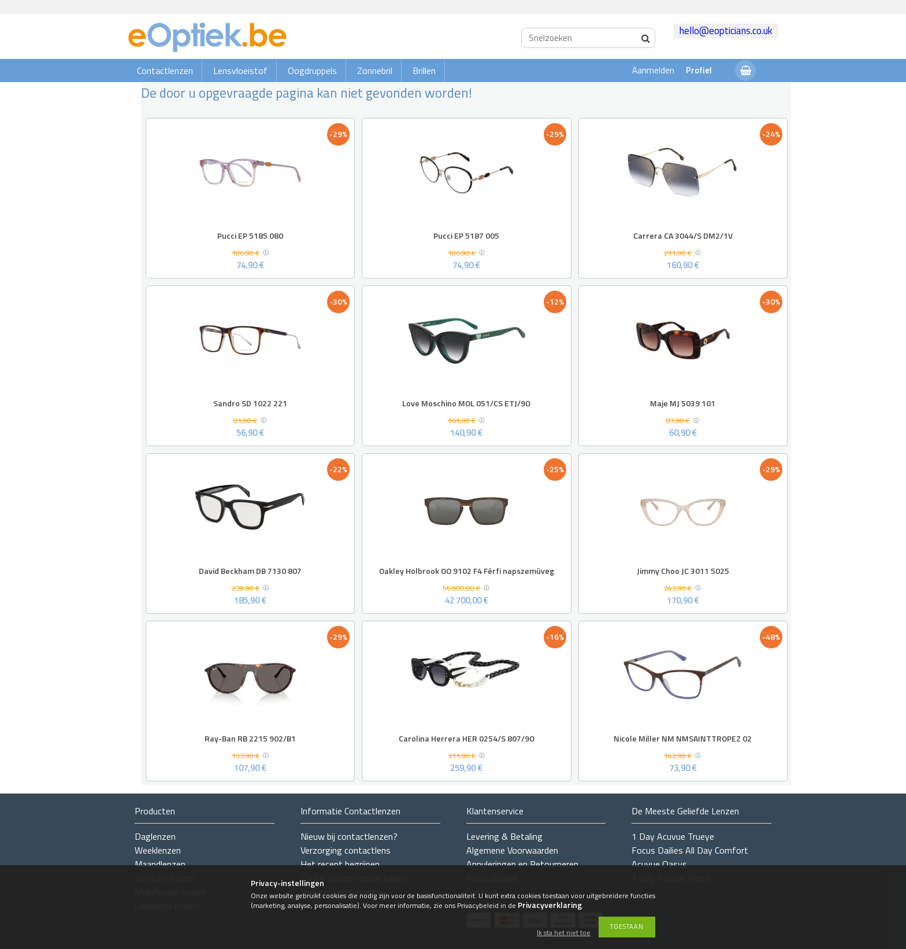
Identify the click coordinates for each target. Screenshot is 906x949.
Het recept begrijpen (340, 864)
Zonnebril (374, 70)
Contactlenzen (165, 70)
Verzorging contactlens (345, 850)
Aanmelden (653, 70)
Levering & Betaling (504, 836)
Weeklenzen (158, 850)
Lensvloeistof (240, 70)
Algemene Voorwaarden (512, 850)
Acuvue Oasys (659, 864)
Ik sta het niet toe (564, 933)
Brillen (424, 70)
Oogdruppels (312, 70)
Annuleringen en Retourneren (522, 864)
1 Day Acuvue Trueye (673, 836)
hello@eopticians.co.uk (726, 30)
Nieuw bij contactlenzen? (349, 836)
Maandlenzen (160, 864)
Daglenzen (155, 836)
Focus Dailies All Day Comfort (690, 850)
